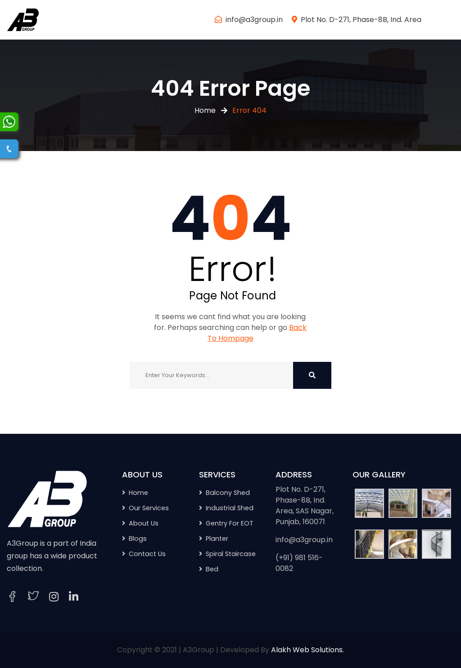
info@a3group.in (254, 19)
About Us (143, 523)
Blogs (138, 538)
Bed (212, 569)
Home (205, 110)
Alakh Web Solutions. (307, 650)
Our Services (149, 507)
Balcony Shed (228, 492)
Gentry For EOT (229, 523)
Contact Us (147, 553)
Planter (217, 538)
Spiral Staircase (231, 553)
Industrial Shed (229, 507)
